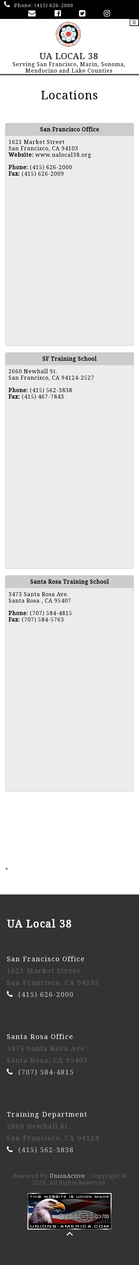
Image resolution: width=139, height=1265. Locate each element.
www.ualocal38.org (63, 155)
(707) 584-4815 (46, 1072)
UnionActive (67, 1176)
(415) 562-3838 (46, 1150)
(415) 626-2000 (54, 5)
